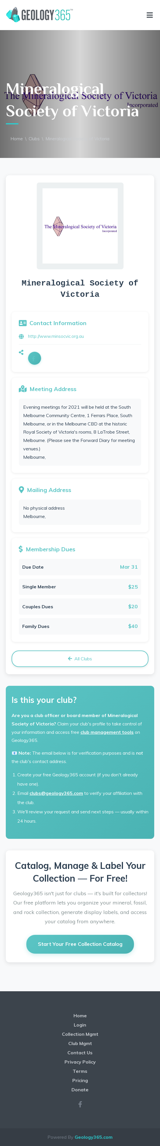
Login (80, 1025)
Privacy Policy (80, 1062)
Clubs (34, 138)
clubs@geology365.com (56, 793)
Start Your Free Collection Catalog (80, 944)
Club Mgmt (80, 1043)
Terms (80, 1071)
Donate (80, 1089)
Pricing (80, 1080)
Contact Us (80, 1052)
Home (16, 138)
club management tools (107, 732)
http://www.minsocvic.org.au (56, 336)
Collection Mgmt (80, 1034)
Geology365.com (94, 1137)
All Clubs (80, 659)
